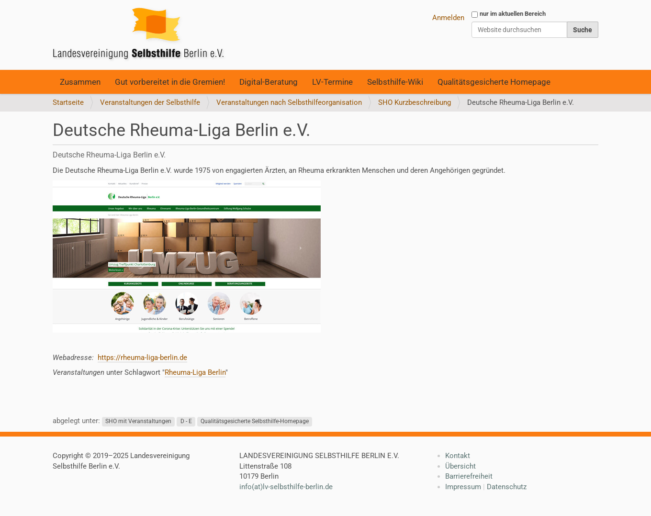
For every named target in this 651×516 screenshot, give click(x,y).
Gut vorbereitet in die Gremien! (170, 82)
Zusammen (80, 82)
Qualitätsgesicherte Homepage (494, 82)
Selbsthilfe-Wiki (395, 82)
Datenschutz (507, 486)
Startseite (68, 102)
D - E (186, 421)
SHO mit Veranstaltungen (138, 421)
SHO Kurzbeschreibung (414, 102)
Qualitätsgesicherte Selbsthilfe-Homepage (255, 421)
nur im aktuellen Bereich (513, 13)
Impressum (463, 486)
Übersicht (460, 466)
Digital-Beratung (268, 82)
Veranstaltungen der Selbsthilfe (150, 102)
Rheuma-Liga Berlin (195, 372)
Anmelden (448, 17)
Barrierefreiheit (469, 476)
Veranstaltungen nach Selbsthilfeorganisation (289, 102)
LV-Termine (332, 82)
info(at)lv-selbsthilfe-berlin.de (286, 486)
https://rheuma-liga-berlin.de (142, 357)
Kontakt (457, 455)
